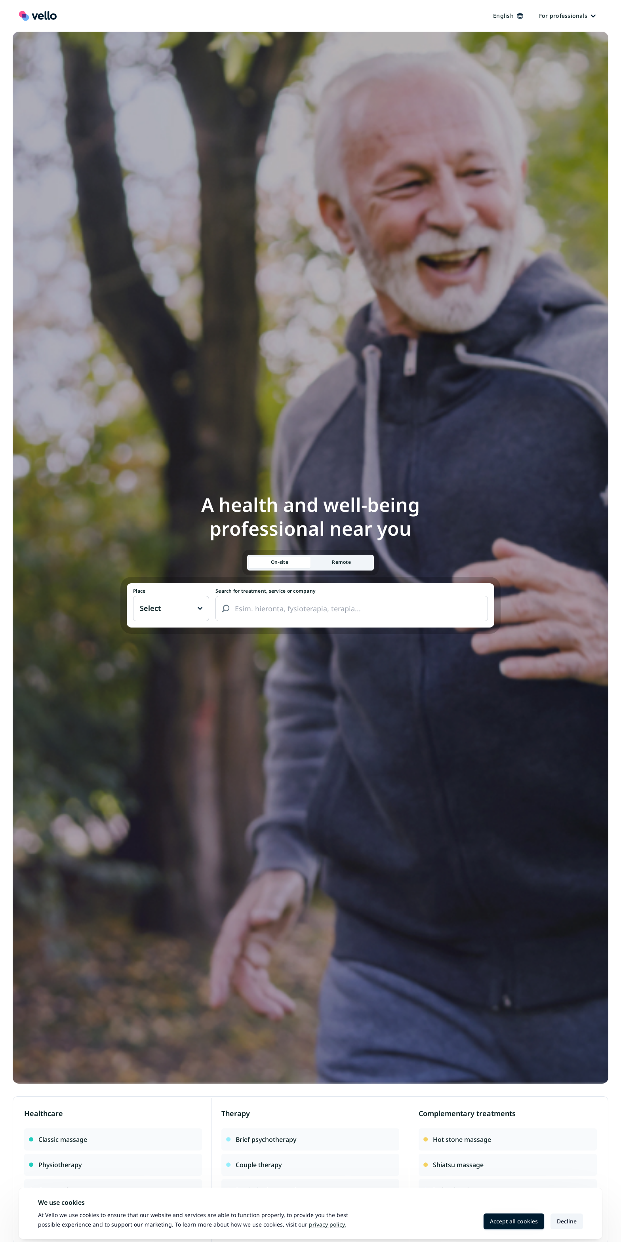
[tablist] (310, 563)
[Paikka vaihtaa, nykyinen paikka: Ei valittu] (171, 608)
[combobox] (351, 608)
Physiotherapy (55, 1164)
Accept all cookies (514, 1221)
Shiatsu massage (453, 1164)
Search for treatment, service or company (265, 591)
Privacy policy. (327, 1224)
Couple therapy (254, 1164)
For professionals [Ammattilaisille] (567, 15)
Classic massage (58, 1139)
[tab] (279, 562)
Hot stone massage (457, 1139)
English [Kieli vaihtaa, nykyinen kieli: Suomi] (508, 15)
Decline (567, 1221)
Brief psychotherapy (261, 1139)
